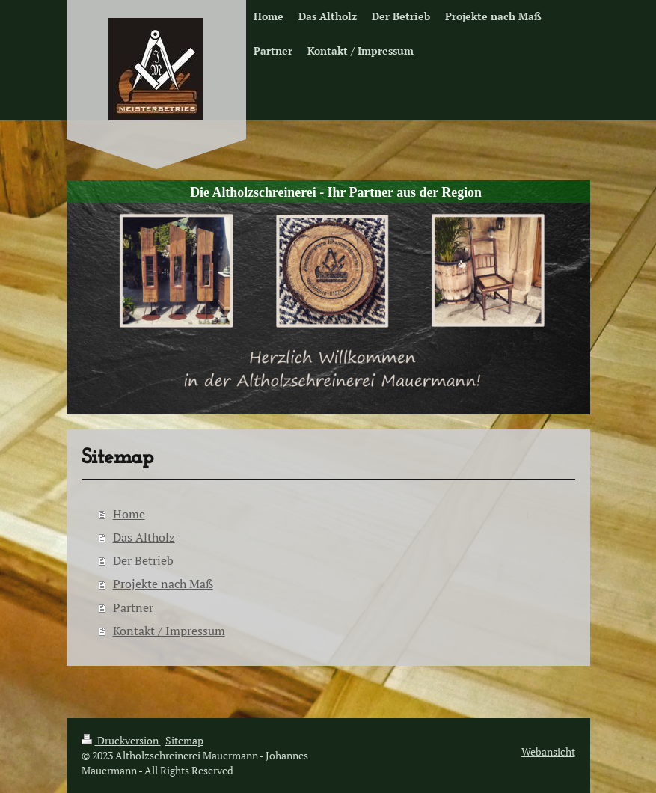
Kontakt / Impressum (169, 630)
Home (129, 513)
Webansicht (548, 751)
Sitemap (184, 740)
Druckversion (121, 740)
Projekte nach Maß (163, 583)
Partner (133, 607)
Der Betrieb (143, 560)
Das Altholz (144, 537)
